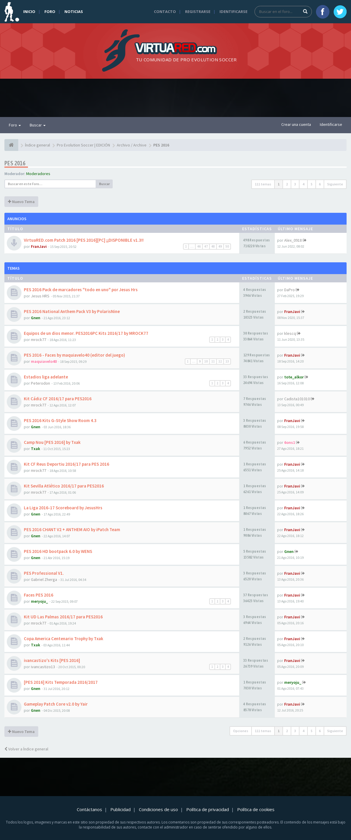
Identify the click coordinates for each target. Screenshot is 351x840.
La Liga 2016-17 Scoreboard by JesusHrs (63, 507)
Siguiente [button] (335, 184)
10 (206, 361)
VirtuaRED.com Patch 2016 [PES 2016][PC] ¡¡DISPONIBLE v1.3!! (84, 240)
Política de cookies (256, 809)
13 (227, 361)
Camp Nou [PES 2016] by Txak (52, 442)
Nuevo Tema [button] (21, 201)
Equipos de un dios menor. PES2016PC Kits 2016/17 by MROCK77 (86, 333)
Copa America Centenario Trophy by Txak (63, 638)
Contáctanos (89, 809)
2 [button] (287, 184)
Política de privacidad (207, 809)
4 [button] (303, 184)
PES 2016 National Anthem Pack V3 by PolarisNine (72, 311)
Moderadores (38, 173)
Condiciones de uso (158, 809)
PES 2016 (14, 163)
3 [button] (295, 184)
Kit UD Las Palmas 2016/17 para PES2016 (63, 617)
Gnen (35, 317)
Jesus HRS (40, 296)
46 (199, 246)
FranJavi (39, 246)
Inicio (29, 11)
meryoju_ (39, 601)
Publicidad (120, 809)
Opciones (240, 731)
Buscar (38, 125)
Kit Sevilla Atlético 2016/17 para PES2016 (64, 486)
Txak (35, 448)
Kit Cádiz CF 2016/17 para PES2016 (58, 398)
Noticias (73, 11)
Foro (49, 11)
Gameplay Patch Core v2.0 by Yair (56, 704)
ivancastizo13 (43, 666)
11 (213, 361)
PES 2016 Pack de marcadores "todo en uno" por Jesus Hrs (81, 289)
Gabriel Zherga (44, 579)
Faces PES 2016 (38, 595)
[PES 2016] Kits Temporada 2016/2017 (61, 682)
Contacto (165, 11)
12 (220, 361)
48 (213, 246)
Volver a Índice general (26, 749)
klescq (290, 333)
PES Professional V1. (44, 573)
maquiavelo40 (44, 361)
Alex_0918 (293, 240)
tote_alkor (294, 377)
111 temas (263, 184)
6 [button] (320, 184)
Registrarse (197, 11)
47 (206, 246)
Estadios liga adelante (46, 377)
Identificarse (233, 11)
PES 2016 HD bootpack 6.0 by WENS (58, 551)
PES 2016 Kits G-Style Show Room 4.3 (60, 420)
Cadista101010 (297, 398)
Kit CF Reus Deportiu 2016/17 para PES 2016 (66, 464)
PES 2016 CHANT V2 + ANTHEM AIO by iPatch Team (72, 529)
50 (227, 246)
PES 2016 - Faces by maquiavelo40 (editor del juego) (74, 355)
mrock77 (38, 339)
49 (220, 246)
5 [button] (311, 184)
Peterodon (40, 383)
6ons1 (289, 442)
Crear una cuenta (296, 124)
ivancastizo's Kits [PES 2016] (52, 660)
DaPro (289, 289)
